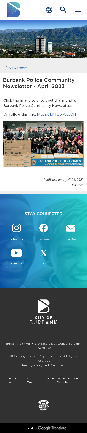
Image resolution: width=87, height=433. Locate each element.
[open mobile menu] (78, 10)
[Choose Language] (49, 9)
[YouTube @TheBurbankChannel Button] (16, 257)
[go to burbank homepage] (14, 9)
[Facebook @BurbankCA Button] (43, 232)
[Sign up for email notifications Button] (71, 232)
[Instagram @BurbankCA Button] (16, 232)
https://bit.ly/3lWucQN (56, 114)
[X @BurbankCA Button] (43, 257)
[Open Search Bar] (63, 10)
